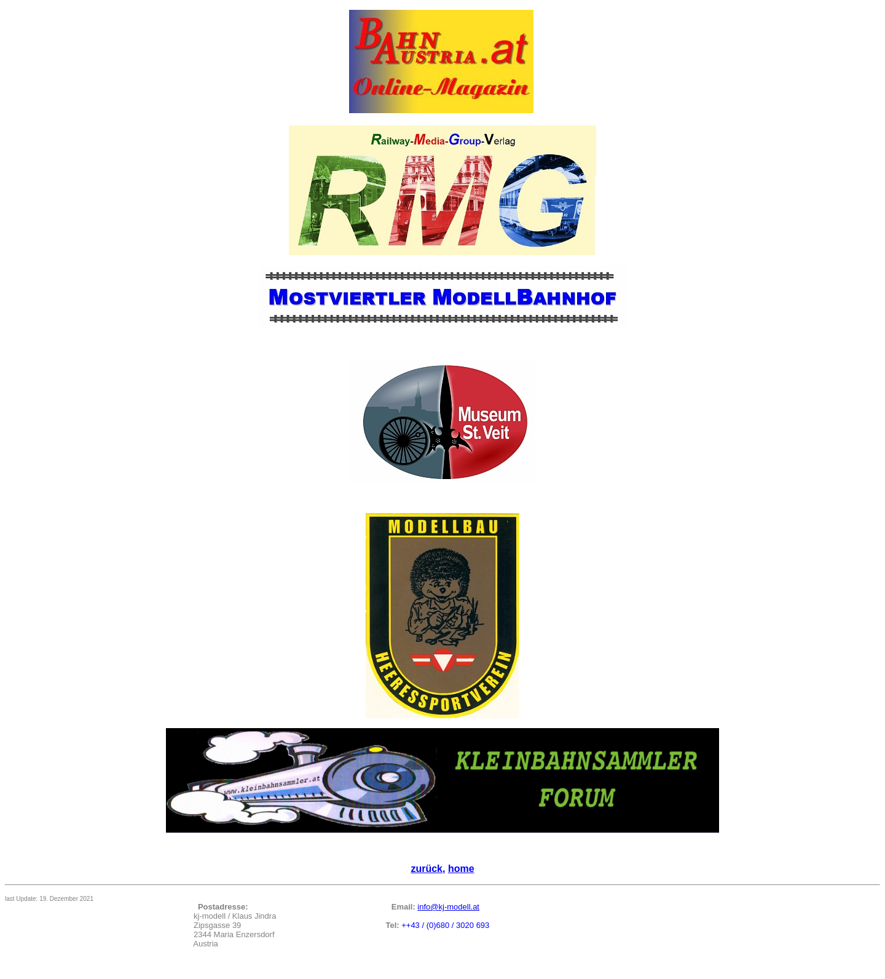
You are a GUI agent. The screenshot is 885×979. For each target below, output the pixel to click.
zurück (426, 868)
